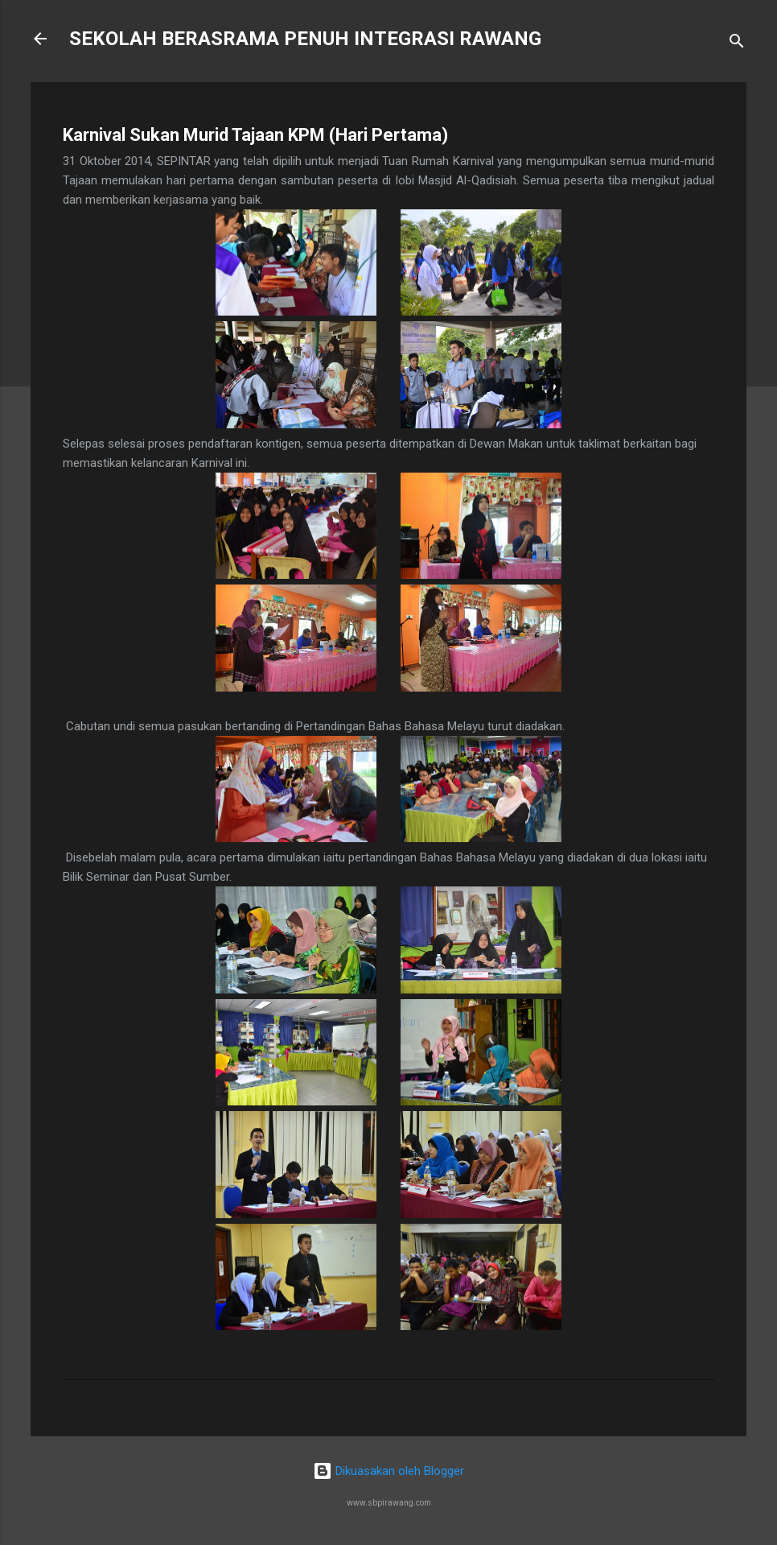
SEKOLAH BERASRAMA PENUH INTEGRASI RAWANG (305, 38)
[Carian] (736, 43)
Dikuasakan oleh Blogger (388, 1471)
